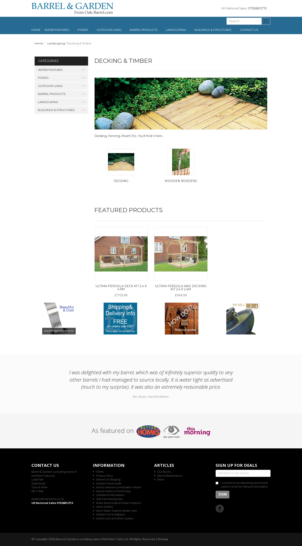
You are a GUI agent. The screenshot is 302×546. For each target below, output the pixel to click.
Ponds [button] (83, 29)
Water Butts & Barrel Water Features (118, 503)
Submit (266, 21)
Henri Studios (104, 507)
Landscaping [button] (176, 29)
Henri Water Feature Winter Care (116, 510)
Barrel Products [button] (144, 29)
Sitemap (163, 539)
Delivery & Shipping (108, 479)
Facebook (220, 508)
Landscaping (56, 43)
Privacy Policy (104, 476)
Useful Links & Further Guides (114, 518)
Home (35, 29)
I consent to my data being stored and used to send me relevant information (244, 485)
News (160, 479)
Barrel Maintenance (169, 476)
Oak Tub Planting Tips (109, 499)
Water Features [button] (56, 29)
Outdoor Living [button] (109, 29)
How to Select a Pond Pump (113, 491)
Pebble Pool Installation (110, 514)
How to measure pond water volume (118, 487)
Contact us (249, 29)
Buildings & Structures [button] (213, 29)
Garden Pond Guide (108, 483)
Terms (100, 472)
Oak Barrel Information (110, 495)
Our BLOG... (164, 472)
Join (222, 494)
